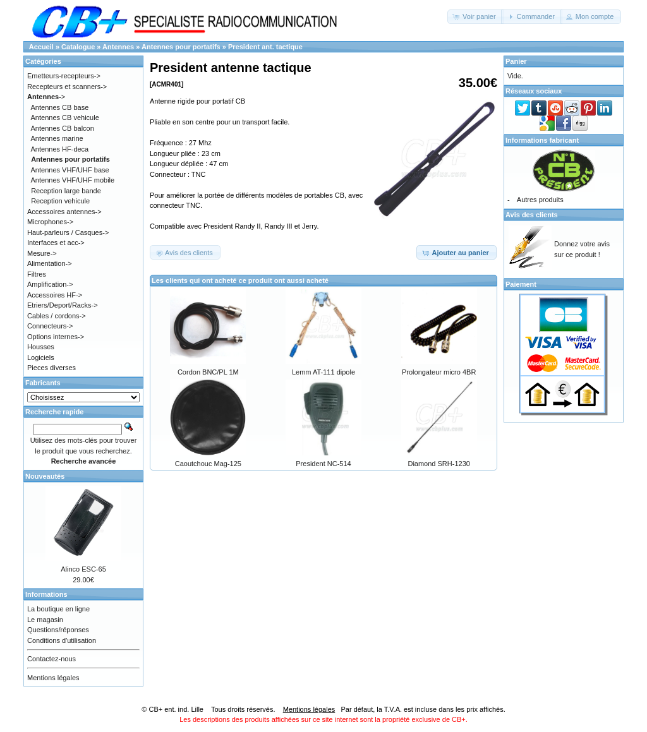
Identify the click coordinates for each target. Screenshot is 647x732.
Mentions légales (53, 677)
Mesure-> (42, 253)
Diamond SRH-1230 (438, 463)
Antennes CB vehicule (65, 117)
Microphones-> (50, 221)
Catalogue (78, 47)
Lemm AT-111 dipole (323, 372)
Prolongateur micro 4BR (439, 372)
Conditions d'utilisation (61, 640)
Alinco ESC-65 (83, 569)
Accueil (41, 47)
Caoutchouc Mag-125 (208, 463)
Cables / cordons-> (56, 316)
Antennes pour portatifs (181, 47)
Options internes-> (55, 336)
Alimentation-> (49, 263)
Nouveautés (44, 476)
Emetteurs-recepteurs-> (63, 76)
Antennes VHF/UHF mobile (73, 180)
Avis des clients (531, 215)
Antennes (118, 47)
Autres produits (540, 199)
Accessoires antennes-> (64, 211)
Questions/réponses (58, 629)
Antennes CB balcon (62, 128)
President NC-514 (323, 463)
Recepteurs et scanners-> (67, 86)
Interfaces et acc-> (56, 242)
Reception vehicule (60, 201)
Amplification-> (50, 284)
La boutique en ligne (58, 609)
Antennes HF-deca (60, 149)
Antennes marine (57, 138)
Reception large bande (66, 191)
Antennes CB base (60, 107)
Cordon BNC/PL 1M (208, 372)
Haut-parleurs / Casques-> (68, 232)
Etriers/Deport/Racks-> (62, 305)
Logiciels (40, 357)
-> (46, 96)
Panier (516, 61)
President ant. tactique (265, 47)
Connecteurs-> (50, 326)
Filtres (36, 274)
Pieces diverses (51, 367)
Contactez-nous (51, 659)
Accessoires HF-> (54, 295)
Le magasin (45, 619)
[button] (475, 16)
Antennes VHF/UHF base (70, 170)
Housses (40, 347)
